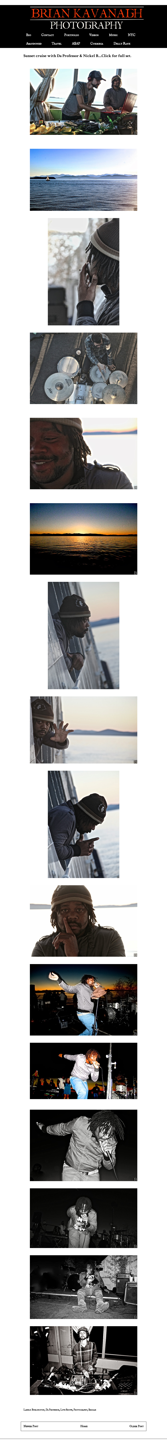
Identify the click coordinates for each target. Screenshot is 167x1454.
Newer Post (30, 1426)
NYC (131, 35)
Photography (80, 1409)
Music (113, 35)
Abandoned (33, 44)
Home (83, 1426)
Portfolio (71, 35)
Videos (94, 35)
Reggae (92, 1409)
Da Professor (52, 1409)
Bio (28, 35)
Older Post (137, 1426)
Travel (57, 44)
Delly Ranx (121, 44)
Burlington (38, 1409)
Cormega (96, 44)
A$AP (76, 44)
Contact (47, 35)
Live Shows (66, 1409)
